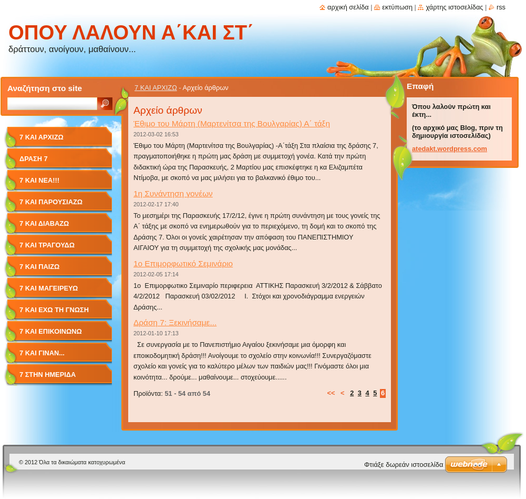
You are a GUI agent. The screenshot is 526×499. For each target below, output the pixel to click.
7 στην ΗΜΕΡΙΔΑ (47, 374)
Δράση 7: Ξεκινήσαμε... (174, 322)
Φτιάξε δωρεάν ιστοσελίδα (403, 464)
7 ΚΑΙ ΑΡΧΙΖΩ (156, 88)
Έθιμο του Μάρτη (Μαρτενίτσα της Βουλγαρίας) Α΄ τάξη (231, 123)
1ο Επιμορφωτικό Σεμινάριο (183, 263)
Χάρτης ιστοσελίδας (454, 7)
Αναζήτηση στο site (44, 88)
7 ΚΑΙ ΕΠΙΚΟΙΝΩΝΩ (50, 331)
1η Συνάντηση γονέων (173, 193)
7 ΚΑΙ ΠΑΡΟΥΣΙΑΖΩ (50, 202)
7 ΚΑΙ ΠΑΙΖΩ (39, 267)
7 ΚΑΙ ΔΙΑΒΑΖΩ (44, 223)
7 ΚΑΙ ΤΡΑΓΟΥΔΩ (47, 245)
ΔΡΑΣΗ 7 (33, 159)
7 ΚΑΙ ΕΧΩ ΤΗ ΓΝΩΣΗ (54, 310)
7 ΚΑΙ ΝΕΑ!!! (39, 180)
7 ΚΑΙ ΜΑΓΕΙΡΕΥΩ (48, 288)
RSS (501, 7)
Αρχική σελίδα (348, 7)
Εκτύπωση (397, 7)
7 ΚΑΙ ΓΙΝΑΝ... (42, 353)
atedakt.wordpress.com (449, 149)
